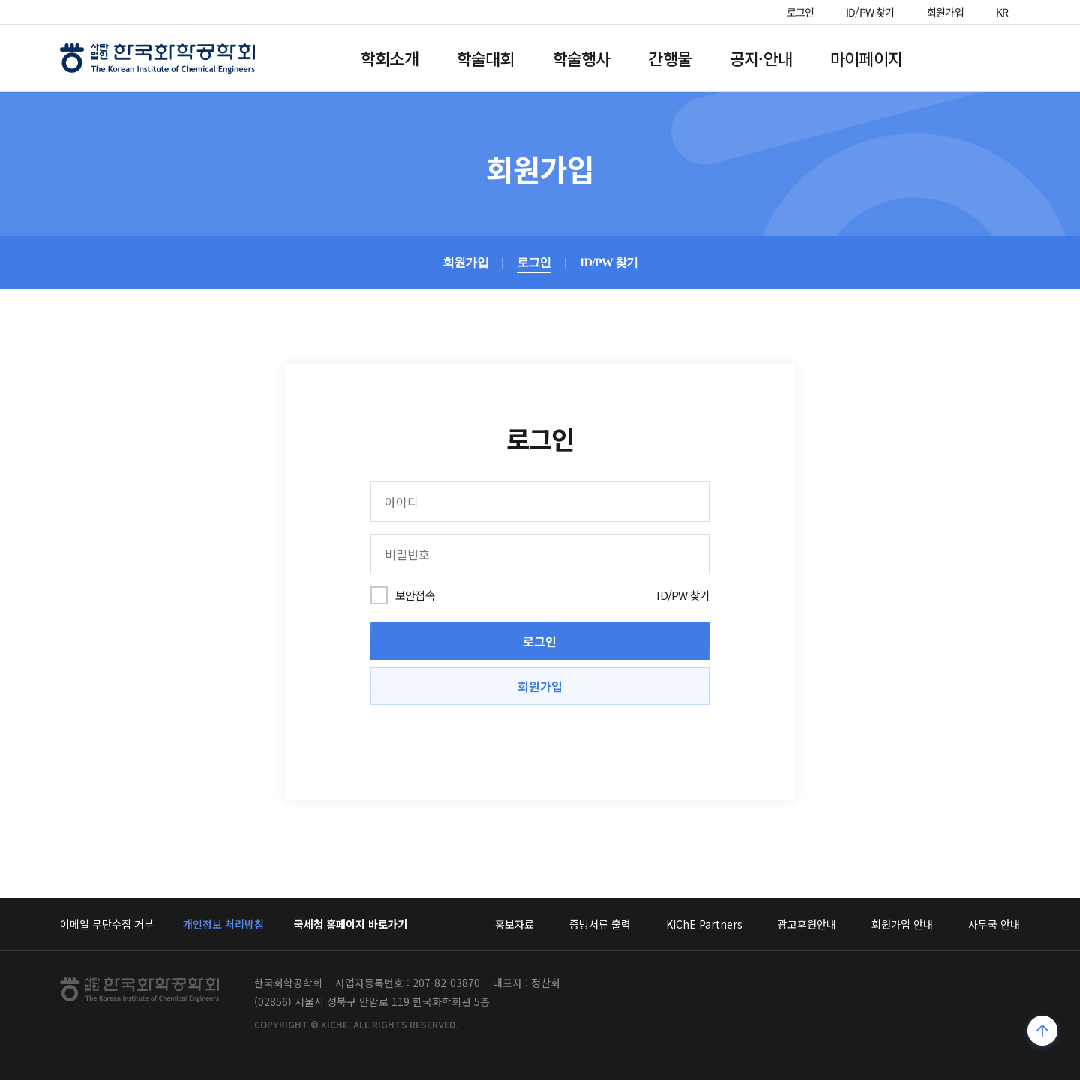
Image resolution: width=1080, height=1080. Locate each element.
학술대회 (485, 58)
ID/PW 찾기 (870, 12)
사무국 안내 (994, 924)
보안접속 (415, 595)
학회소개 (389, 58)
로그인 (800, 12)
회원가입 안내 (902, 924)
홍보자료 (514, 924)
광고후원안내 (807, 924)
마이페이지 (866, 58)
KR (1003, 12)
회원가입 (945, 12)
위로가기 (1043, 1032)
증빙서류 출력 (600, 924)
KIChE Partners (704, 924)
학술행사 (581, 58)
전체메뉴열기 (978, 57)
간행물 (670, 58)
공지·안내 (761, 58)
